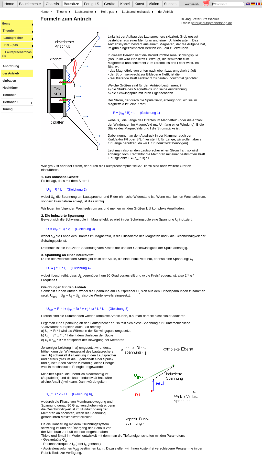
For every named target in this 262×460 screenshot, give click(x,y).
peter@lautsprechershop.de (211, 23)
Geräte (109, 4)
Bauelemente (30, 4)
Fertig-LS (91, 4)
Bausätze (71, 4)
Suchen (170, 4)
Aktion (154, 4)
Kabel (125, 4)
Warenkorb (192, 4)
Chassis (52, 4)
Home (9, 4)
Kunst (139, 4)
